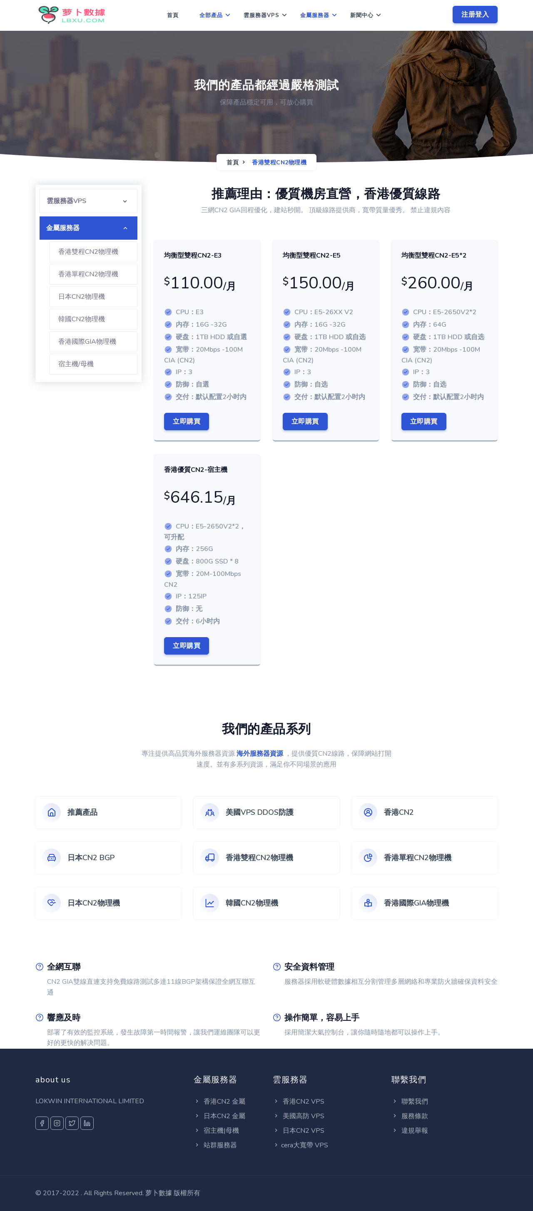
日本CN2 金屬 (219, 1116)
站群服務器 (215, 1145)
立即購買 (186, 421)
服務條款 (409, 1116)
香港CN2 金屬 (219, 1101)
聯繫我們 (409, 1101)
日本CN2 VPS (298, 1130)
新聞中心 (362, 15)
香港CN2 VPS (298, 1101)
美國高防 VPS (298, 1116)
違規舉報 (409, 1130)
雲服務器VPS (261, 15)
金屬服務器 (314, 15)
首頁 (173, 15)
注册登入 (475, 14)
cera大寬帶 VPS (300, 1145)
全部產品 (211, 15)
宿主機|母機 (216, 1130)
